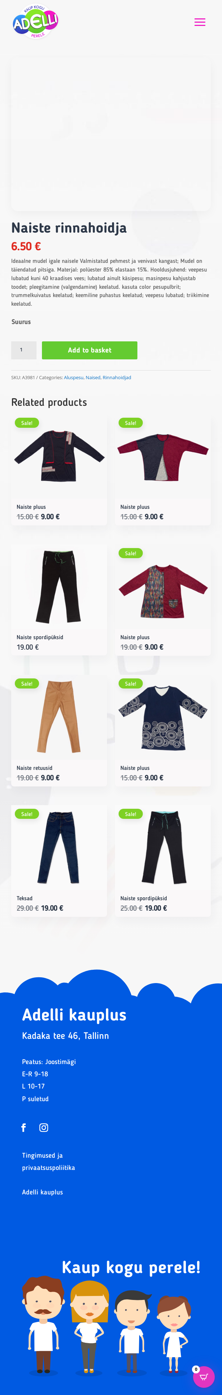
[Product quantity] (24, 350)
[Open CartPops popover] (204, 1377)
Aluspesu (74, 377)
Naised (93, 377)
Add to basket (89, 350)
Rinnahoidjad (117, 377)
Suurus (21, 322)
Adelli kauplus (42, 1192)
